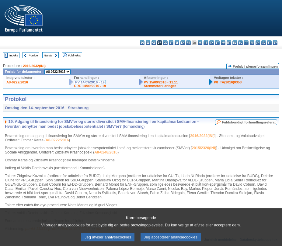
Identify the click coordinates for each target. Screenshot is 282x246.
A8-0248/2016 (105, 152)
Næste (48, 55)
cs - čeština (153, 42)
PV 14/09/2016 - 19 (89, 82)
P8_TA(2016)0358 (228, 82)
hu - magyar (223, 42)
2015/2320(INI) (204, 148)
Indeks (13, 55)
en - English (182, 42)
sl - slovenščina (263, 42)
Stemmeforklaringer (160, 86)
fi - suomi (269, 42)
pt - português (246, 42)
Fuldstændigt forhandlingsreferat (249, 122)
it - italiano (206, 42)
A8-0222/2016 (17, 82)
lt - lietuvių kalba (217, 42)
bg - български (142, 42)
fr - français (188, 42)
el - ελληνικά (177, 42)
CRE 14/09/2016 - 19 (90, 86)
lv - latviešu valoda (211, 42)
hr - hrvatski (200, 42)
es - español (148, 42)
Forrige (33, 55)
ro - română (252, 42)
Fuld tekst (74, 55)
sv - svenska (275, 42)
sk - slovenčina (258, 42)
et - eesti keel (171, 42)
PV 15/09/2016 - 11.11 (161, 82)
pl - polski (240, 42)
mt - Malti (229, 42)
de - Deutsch (165, 42)
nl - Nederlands (234, 42)
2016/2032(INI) (34, 66)
